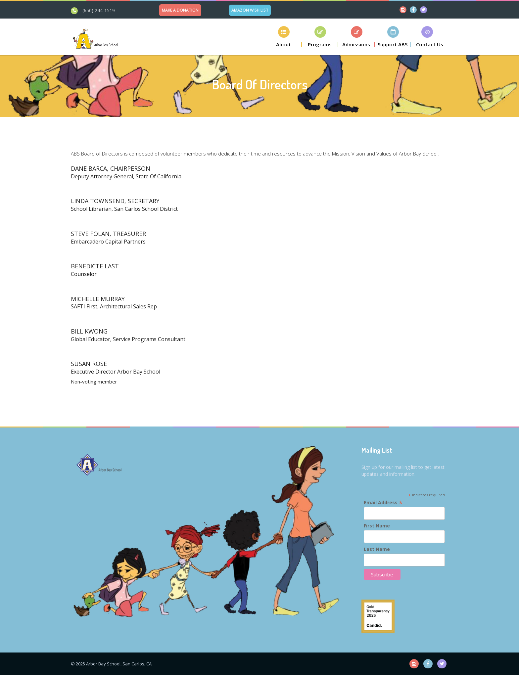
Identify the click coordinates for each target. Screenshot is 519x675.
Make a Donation (180, 10)
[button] (283, 37)
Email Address (383, 502)
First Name (377, 525)
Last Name (377, 549)
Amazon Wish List (249, 10)
